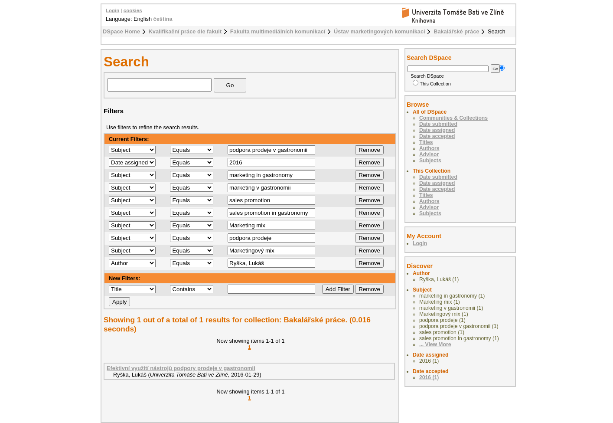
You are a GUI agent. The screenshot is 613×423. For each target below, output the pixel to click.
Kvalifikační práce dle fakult (185, 31)
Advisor (429, 154)
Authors (429, 148)
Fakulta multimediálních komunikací (278, 31)
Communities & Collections (453, 118)
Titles (426, 142)
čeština (163, 19)
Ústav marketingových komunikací (379, 31)
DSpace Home (121, 31)
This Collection (432, 83)
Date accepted (437, 136)
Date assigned (437, 130)
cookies (133, 10)
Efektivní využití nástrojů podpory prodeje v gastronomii (181, 368)
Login (112, 10)
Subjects (430, 160)
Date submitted (438, 124)
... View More (435, 344)
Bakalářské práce (456, 31)
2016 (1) (429, 377)
